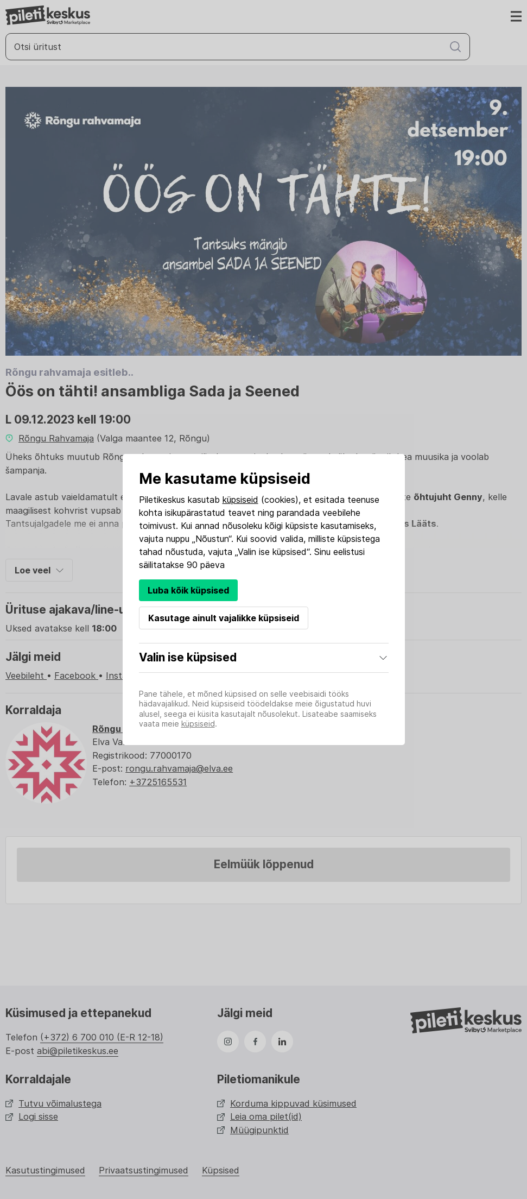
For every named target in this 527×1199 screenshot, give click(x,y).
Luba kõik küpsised (188, 590)
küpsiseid (240, 499)
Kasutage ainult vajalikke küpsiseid (223, 618)
